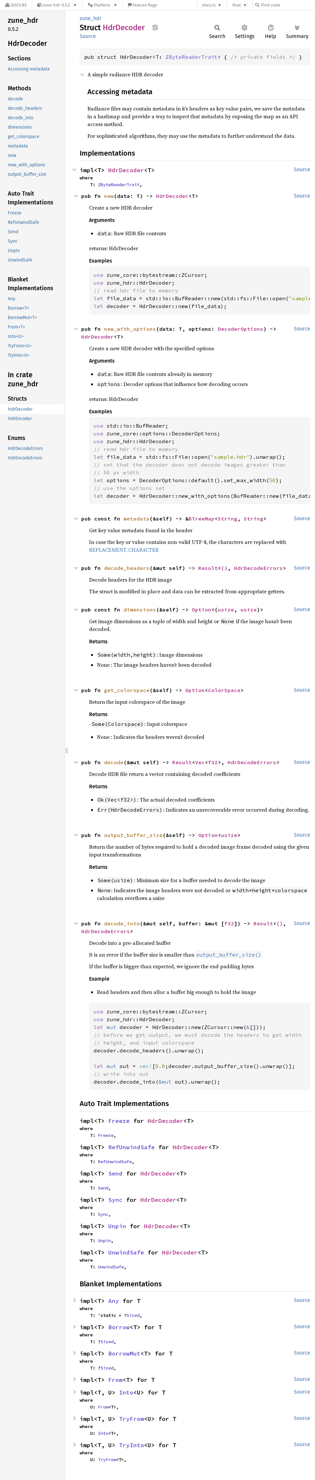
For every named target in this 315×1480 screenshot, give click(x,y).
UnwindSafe (126, 1252)
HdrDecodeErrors (258, 568)
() (224, 568)
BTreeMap (202, 518)
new (109, 196)
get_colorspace (127, 690)
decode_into (122, 923)
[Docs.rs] (16, 5)
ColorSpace (224, 690)
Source (88, 36)
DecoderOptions (240, 329)
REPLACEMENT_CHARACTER (124, 549)
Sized (132, 1315)
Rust (236, 5)
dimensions (140, 609)
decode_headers (127, 568)
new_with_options (130, 329)
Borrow (119, 1327)
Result (208, 568)
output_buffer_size (133, 835)
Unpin (117, 1226)
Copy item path (155, 27)
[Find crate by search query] (287, 5)
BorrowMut (124, 1353)
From (115, 1379)
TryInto (131, 1445)
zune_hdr (90, 18)
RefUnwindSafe (131, 1147)
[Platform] (103, 5)
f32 (213, 762)
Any (113, 1301)
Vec (200, 762)
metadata (137, 518)
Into (126, 1392)
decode (114, 762)
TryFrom (131, 1418)
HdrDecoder (126, 170)
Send (115, 1173)
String (227, 518)
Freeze (119, 1121)
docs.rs (209, 5)
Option (201, 609)
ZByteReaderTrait (191, 57)
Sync (115, 1199)
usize (226, 609)
